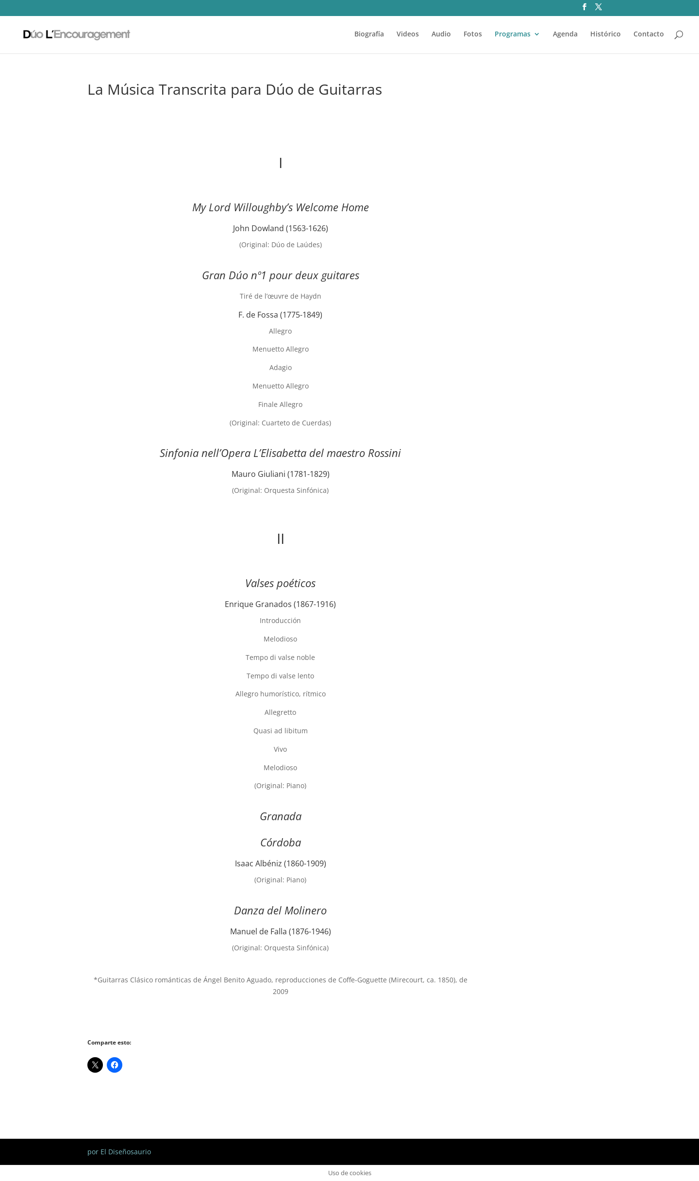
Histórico (605, 34)
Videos (408, 34)
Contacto (648, 34)
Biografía (369, 34)
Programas (513, 34)
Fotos (473, 34)
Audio (441, 34)
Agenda (565, 34)
